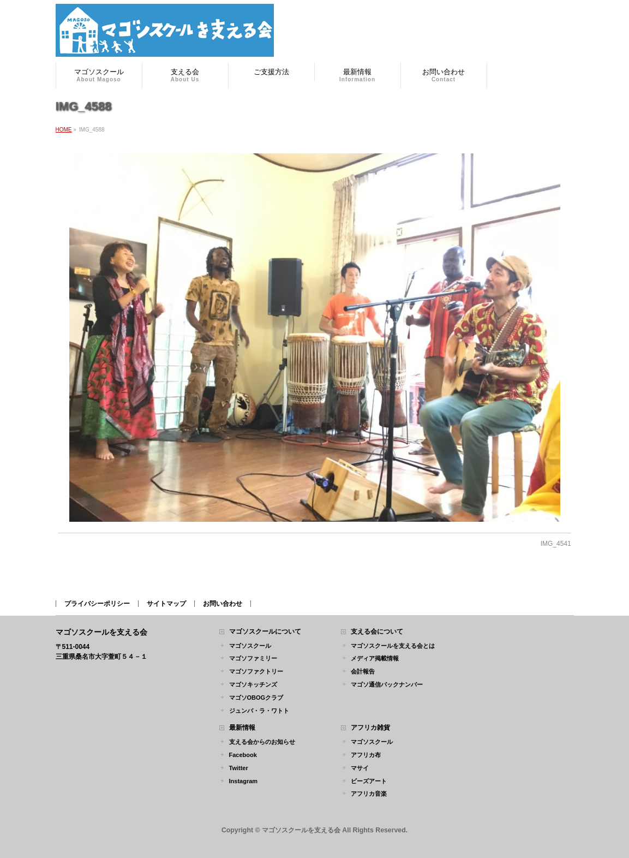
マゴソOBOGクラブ (256, 697)
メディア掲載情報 (375, 658)
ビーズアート (369, 781)
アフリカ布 (366, 755)
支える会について (377, 631)
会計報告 (363, 671)
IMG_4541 (556, 543)
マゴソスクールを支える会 (301, 830)
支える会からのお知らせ (262, 741)
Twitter (238, 768)
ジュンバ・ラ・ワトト (259, 710)
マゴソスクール (250, 645)
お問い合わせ (222, 603)
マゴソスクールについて (265, 631)
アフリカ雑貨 (370, 727)
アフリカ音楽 (369, 793)
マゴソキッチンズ (253, 684)
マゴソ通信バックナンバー (387, 684)
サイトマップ (166, 603)
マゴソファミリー (253, 658)
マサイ (360, 768)
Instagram (243, 781)
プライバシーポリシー (97, 603)
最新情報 (242, 727)
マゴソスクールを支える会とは (393, 645)
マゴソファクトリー (256, 671)
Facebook (243, 755)
